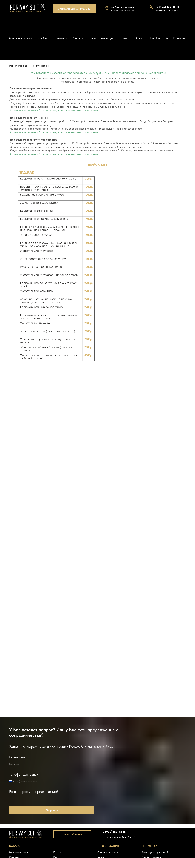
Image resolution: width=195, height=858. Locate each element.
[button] (74, 8)
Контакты (179, 38)
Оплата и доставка (108, 852)
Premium (155, 38)
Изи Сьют (43, 38)
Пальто (125, 38)
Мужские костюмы (20, 38)
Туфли (92, 38)
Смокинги (61, 38)
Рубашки (77, 38)
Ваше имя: (17, 757)
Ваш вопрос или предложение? (33, 791)
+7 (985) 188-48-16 (113, 831)
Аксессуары (108, 38)
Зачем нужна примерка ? (155, 852)
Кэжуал (140, 38)
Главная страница (18, 65)
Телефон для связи (23, 774)
